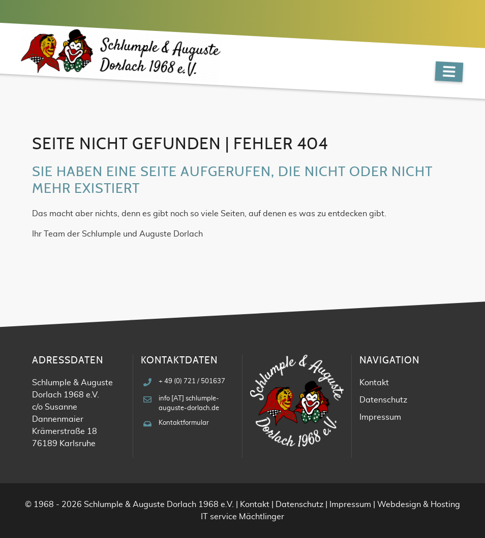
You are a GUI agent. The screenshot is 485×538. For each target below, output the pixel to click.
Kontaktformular (184, 423)
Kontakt (374, 383)
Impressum (380, 417)
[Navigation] (449, 71)
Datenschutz (383, 400)
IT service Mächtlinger (242, 517)
